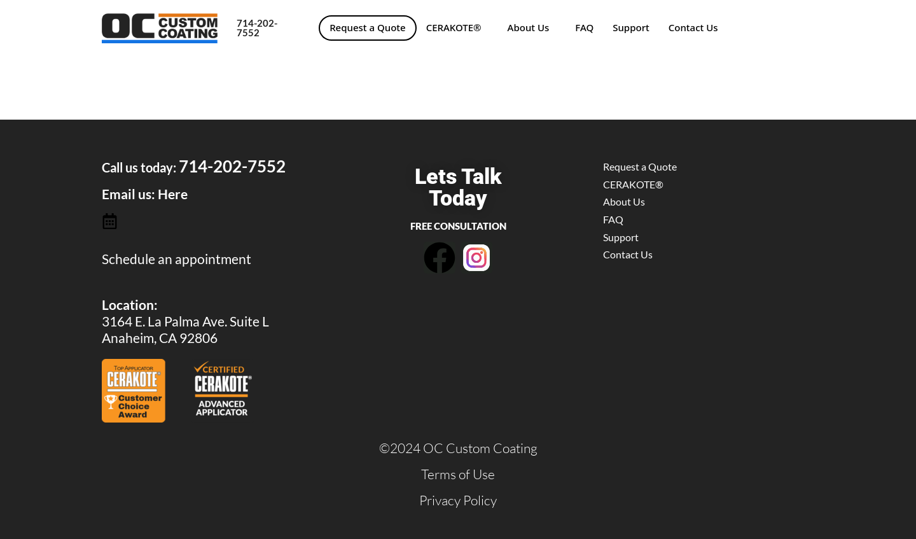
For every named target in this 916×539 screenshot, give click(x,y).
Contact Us (693, 27)
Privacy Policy (458, 500)
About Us (529, 27)
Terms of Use (458, 474)
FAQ (584, 27)
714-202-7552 (257, 27)
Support (631, 27)
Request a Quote (368, 27)
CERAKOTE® (454, 27)
